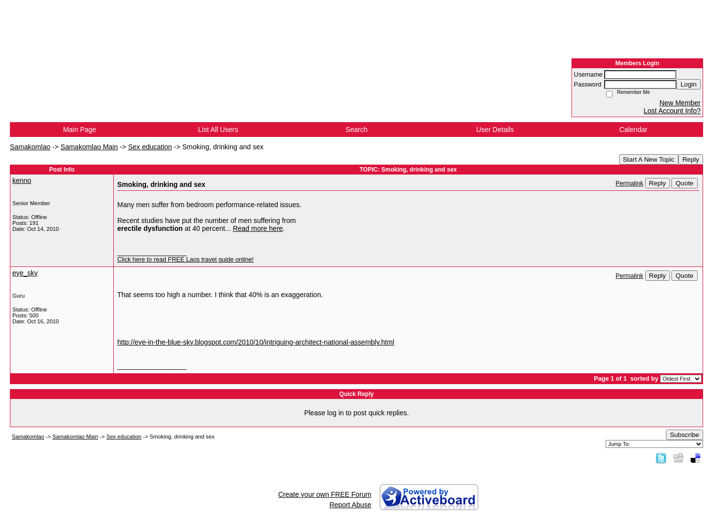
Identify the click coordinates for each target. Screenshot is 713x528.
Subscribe (684, 435)
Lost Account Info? (672, 111)
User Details (495, 129)
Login (688, 84)
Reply (690, 159)
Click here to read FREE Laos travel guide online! (185, 259)
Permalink (629, 183)
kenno (21, 180)
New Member (680, 103)
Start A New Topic (648, 159)
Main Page (79, 129)
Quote (684, 183)
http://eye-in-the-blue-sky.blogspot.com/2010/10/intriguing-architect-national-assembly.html (255, 342)
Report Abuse (351, 505)
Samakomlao (30, 147)
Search (356, 129)
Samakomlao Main (89, 147)
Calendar (633, 129)
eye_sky (25, 273)
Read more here (258, 228)
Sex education (150, 147)
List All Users (218, 129)
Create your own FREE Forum (324, 494)
